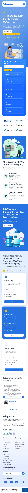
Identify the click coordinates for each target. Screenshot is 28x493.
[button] (11, 409)
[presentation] (4, 397)
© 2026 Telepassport (14, 490)
